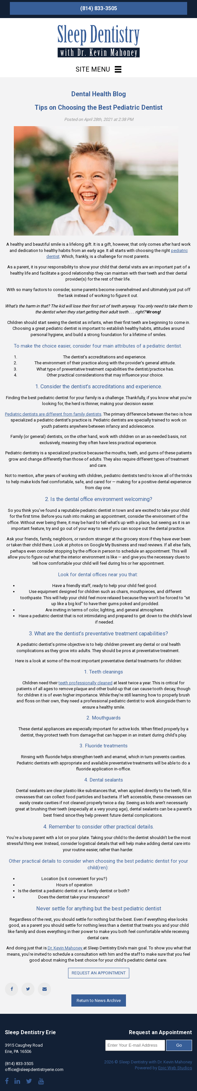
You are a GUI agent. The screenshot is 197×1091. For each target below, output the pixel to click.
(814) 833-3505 (98, 8)
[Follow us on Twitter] (29, 1082)
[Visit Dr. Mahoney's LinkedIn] (17, 1082)
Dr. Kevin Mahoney (65, 947)
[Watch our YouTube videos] (41, 1082)
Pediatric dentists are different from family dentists (53, 414)
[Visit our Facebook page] (7, 1082)
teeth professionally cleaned (85, 682)
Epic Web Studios (175, 1067)
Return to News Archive (99, 1000)
